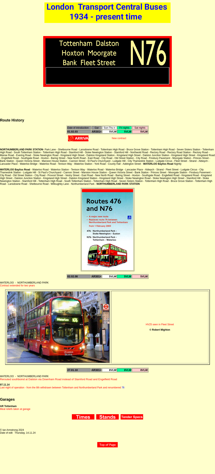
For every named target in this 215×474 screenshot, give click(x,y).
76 (123, 387)
